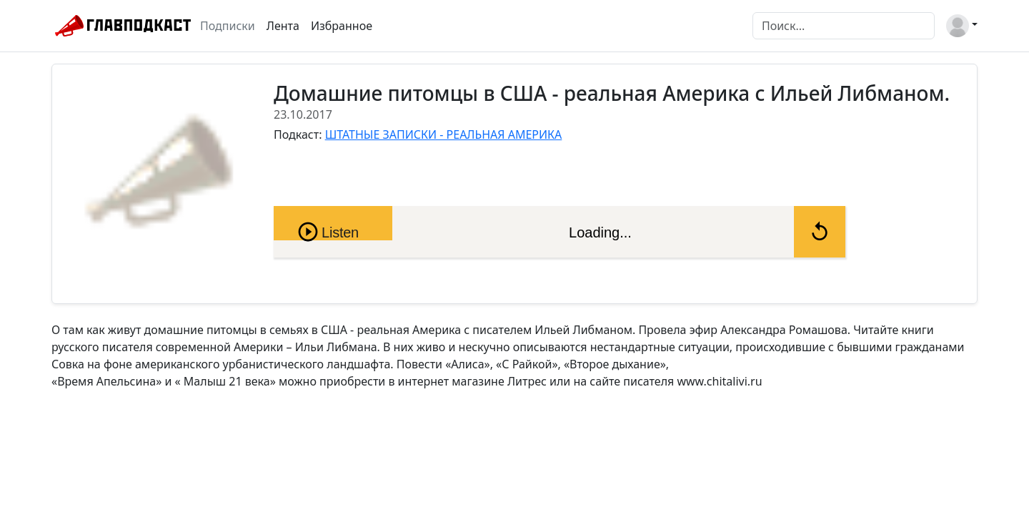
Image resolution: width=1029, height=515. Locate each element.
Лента (283, 26)
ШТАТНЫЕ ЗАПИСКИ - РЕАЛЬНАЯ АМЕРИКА (443, 134)
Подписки (227, 26)
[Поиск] (843, 25)
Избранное (341, 26)
